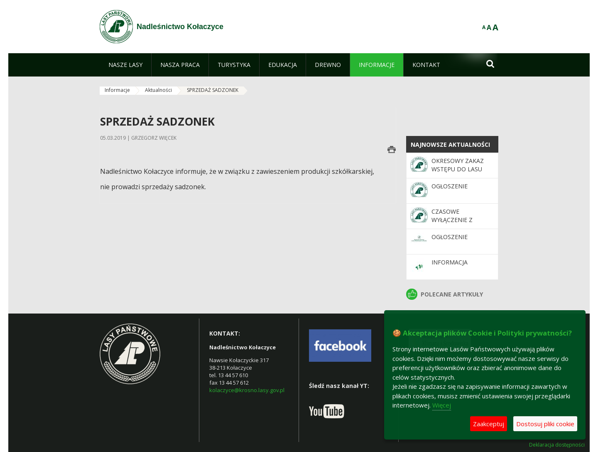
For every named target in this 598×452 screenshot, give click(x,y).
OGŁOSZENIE (449, 186)
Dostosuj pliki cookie (545, 424)
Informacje (117, 90)
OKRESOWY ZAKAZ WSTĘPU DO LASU (457, 165)
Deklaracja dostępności (557, 445)
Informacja (449, 262)
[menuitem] (125, 65)
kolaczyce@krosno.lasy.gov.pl (246, 390)
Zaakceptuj (488, 424)
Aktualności (158, 90)
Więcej (441, 405)
